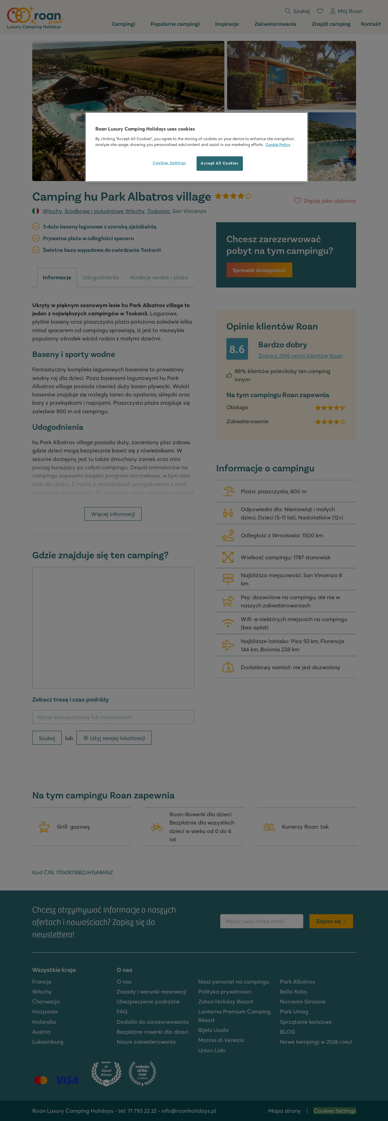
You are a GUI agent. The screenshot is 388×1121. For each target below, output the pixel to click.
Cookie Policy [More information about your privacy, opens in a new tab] (278, 144)
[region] (196, 147)
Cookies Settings (169, 162)
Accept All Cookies (219, 163)
